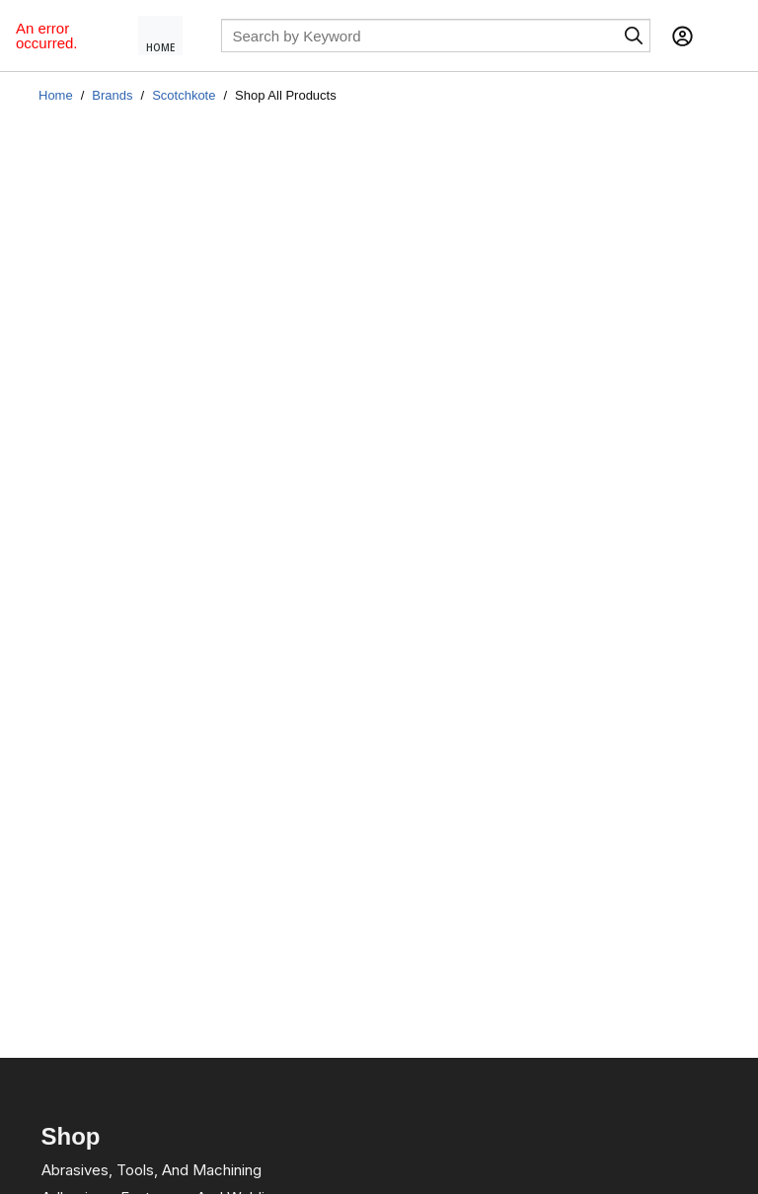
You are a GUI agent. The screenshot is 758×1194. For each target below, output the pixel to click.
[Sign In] (682, 36)
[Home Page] (168, 35)
